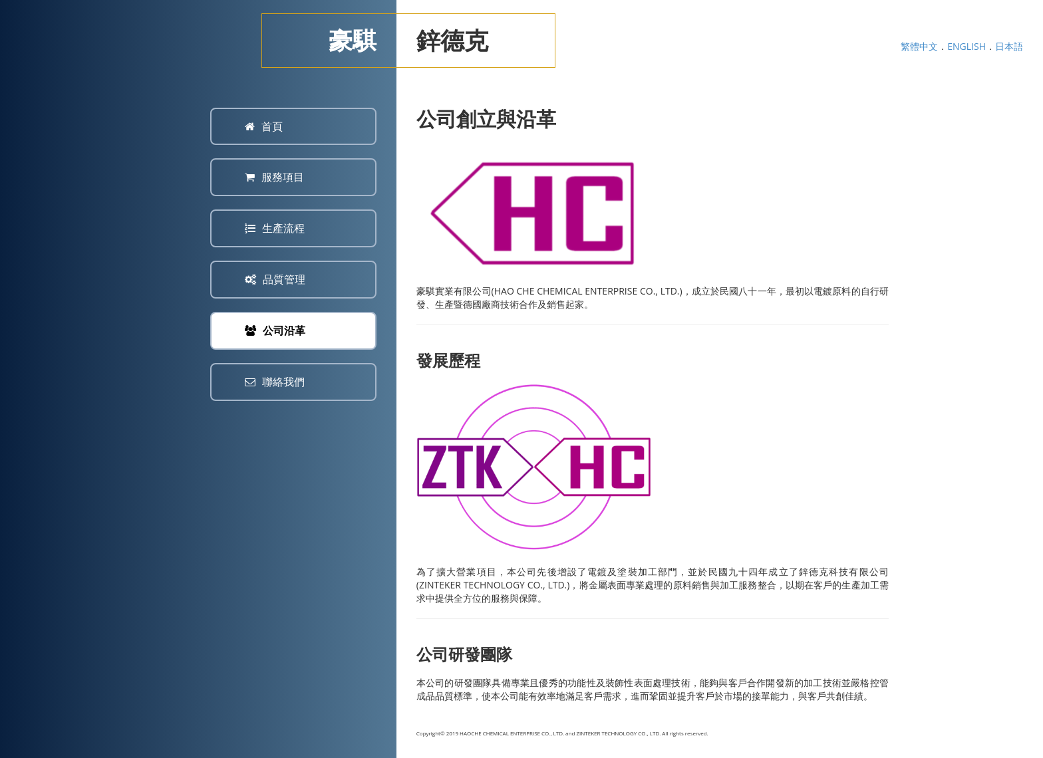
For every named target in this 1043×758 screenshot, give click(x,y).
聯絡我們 (275, 381)
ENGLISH (966, 46)
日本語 (1009, 46)
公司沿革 (275, 330)
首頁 (264, 126)
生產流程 (275, 228)
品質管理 (275, 279)
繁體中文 (919, 46)
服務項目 (274, 177)
